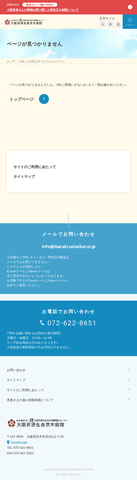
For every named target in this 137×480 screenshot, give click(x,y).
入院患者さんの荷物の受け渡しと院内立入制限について (43, 10)
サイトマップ (24, 176)
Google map (19, 442)
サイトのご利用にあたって (35, 166)
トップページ (29, 99)
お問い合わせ (68, 370)
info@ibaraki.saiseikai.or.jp (68, 246)
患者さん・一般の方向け (40, 5)
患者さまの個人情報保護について (68, 400)
